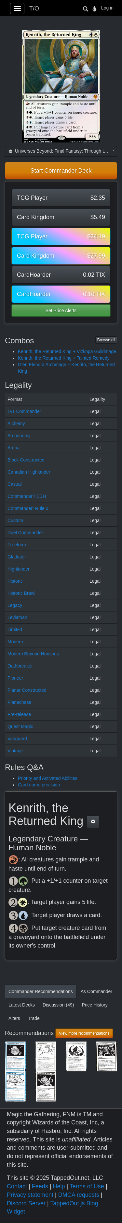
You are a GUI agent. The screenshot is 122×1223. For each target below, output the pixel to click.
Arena (13, 447)
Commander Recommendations (40, 991)
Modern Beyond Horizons (33, 653)
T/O (34, 8)
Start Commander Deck (60, 170)
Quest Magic (20, 726)
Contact (17, 1186)
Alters (14, 1018)
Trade (34, 1018)
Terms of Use (87, 1186)
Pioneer (15, 678)
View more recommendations (84, 1033)
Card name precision (39, 784)
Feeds (40, 1186)
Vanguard (17, 738)
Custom (15, 520)
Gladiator (16, 556)
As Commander (96, 991)
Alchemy (16, 423)
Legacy (14, 605)
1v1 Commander (24, 411)
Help (59, 1186)
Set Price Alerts (61, 310)
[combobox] (61, 151)
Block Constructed (26, 459)
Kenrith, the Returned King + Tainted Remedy (64, 358)
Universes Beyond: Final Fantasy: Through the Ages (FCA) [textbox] (62, 151)
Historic (15, 581)
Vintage (15, 750)
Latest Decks (21, 1004)
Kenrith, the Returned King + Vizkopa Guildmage (67, 351)
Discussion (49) (58, 1004)
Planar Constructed (27, 690)
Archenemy (19, 435)
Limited (14, 629)
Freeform (16, 544)
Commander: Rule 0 (27, 508)
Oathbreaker (20, 665)
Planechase (19, 702)
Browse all (106, 340)
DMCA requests (78, 1195)
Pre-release (19, 714)
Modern (15, 641)
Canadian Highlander (28, 472)
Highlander (18, 569)
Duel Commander (25, 532)
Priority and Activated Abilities (47, 778)
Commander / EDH (26, 496)
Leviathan (17, 617)
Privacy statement (30, 1195)
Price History (94, 1004)
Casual (14, 484)
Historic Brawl (21, 593)
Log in (107, 7)
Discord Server (26, 1203)
